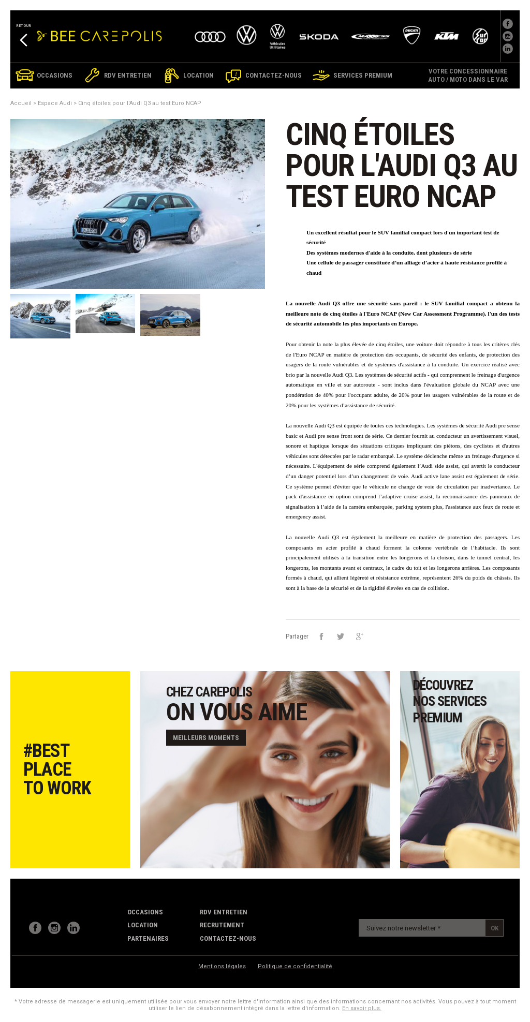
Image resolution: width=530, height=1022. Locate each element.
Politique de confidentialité (295, 966)
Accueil (21, 103)
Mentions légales (222, 966)
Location (142, 925)
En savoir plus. (361, 1008)
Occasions (145, 912)
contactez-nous (228, 938)
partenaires (148, 938)
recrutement (222, 925)
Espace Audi (55, 103)
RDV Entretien (223, 912)
